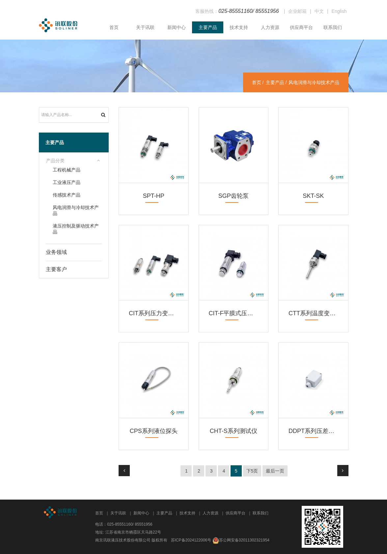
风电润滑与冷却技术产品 (76, 210)
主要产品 (208, 27)
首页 (114, 27)
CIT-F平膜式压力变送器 (240, 313)
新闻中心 (176, 27)
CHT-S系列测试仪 (233, 431)
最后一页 (275, 471)
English (339, 11)
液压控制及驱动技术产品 (76, 228)
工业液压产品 (66, 182)
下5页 (252, 471)
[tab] (74, 161)
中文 (319, 11)
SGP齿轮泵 (233, 196)
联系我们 (332, 27)
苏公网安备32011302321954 (244, 540)
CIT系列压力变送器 (154, 313)
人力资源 (270, 27)
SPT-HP (153, 196)
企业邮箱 (297, 11)
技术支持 (239, 27)
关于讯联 (145, 27)
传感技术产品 (66, 195)
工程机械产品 (66, 169)
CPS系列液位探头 (154, 431)
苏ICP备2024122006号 (191, 540)
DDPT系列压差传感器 (317, 431)
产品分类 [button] (55, 160)
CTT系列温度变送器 (315, 313)
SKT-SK (313, 196)
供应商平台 (301, 27)
